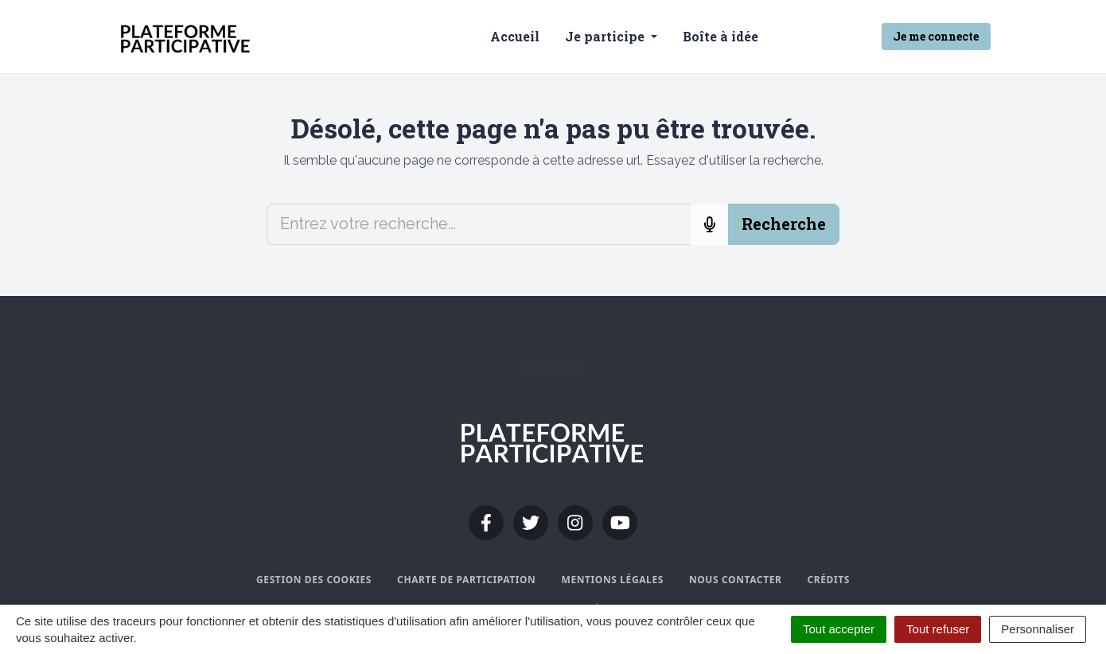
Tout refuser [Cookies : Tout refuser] (937, 629)
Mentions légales (612, 579)
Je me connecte (936, 36)
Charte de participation (466, 579)
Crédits (828, 579)
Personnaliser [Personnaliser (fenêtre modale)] (1037, 629)
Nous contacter (735, 579)
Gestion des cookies (314, 579)
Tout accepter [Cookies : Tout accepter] (838, 629)
